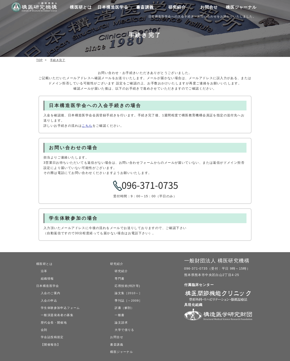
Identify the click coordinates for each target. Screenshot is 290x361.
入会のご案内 (50, 293)
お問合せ (209, 7)
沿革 (44, 271)
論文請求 (121, 322)
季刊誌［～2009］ (128, 300)
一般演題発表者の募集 (57, 315)
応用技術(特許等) (127, 286)
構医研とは (44, 264)
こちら (87, 125)
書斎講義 (145, 7)
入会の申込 (49, 300)
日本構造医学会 (47, 286)
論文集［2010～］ (128, 293)
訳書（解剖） (124, 308)
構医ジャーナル (241, 7)
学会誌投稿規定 (52, 337)
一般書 (119, 315)
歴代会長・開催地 (54, 322)
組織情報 (47, 278)
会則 (44, 330)
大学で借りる (124, 330)
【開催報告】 (50, 344)
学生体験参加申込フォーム (60, 308)
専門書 (119, 278)
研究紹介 (116, 264)
